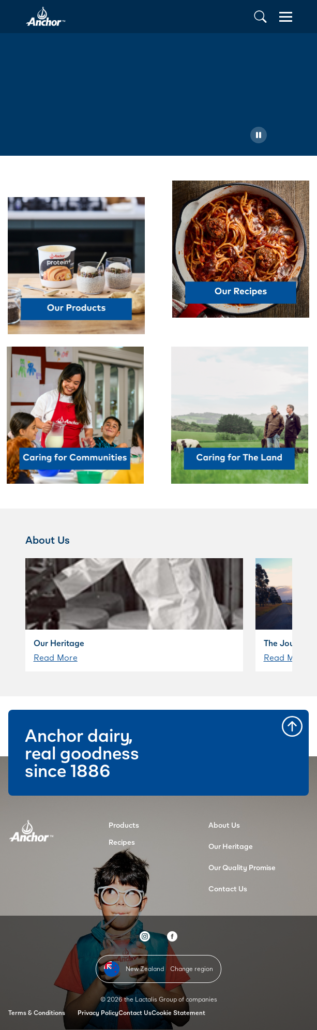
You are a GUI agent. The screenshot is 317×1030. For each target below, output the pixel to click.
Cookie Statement (178, 1013)
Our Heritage (230, 846)
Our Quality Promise (242, 867)
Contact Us (227, 888)
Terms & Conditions (36, 1013)
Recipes (122, 842)
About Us (224, 824)
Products (124, 824)
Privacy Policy (98, 1013)
